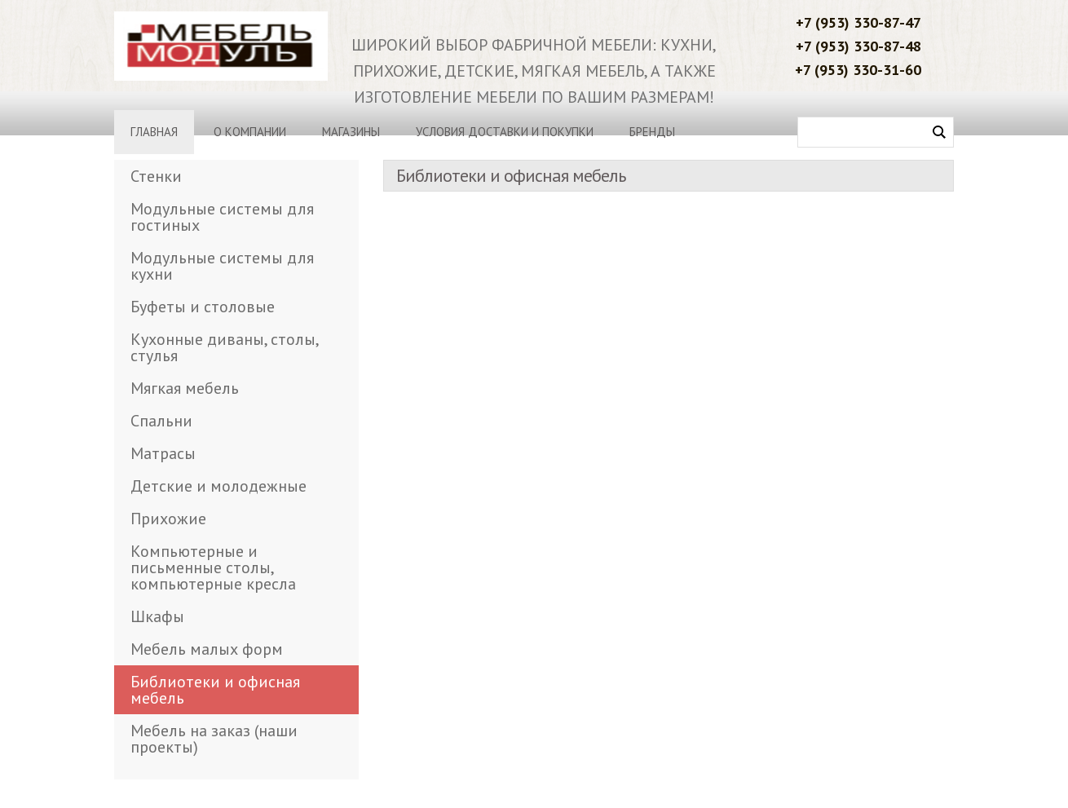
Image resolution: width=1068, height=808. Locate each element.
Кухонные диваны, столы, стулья (224, 347)
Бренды (652, 131)
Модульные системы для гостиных (222, 217)
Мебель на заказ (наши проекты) (214, 738)
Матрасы (163, 453)
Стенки (156, 176)
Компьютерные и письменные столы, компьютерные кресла (213, 567)
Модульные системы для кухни (222, 266)
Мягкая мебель (184, 388)
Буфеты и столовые (202, 306)
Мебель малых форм (206, 649)
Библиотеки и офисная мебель (215, 690)
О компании (250, 131)
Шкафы (157, 616)
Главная (154, 131)
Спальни (161, 420)
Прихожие (168, 518)
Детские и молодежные (218, 486)
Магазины (351, 131)
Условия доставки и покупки (505, 131)
